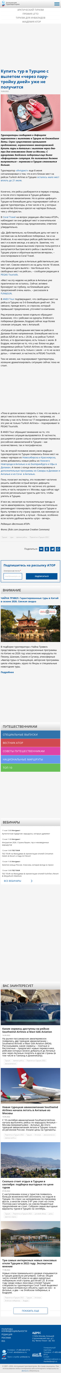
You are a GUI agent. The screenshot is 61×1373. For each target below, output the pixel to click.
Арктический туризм (30, 9)
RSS (3, 1341)
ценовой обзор (40, 1214)
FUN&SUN (6, 293)
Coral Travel (9, 217)
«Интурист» (22, 170)
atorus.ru (25, 1371)
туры (11, 537)
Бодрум (25, 1301)
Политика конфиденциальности (14, 1330)
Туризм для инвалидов (30, 17)
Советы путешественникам (24, 751)
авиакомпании (10, 1063)
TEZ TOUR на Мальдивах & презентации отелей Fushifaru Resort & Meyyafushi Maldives (30, 874)
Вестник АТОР (13, 743)
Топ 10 (7, 767)
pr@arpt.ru (25, 1357)
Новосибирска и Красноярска (38, 457)
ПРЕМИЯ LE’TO (30, 13)
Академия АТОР (31, 21)
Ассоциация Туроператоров (12, 3)
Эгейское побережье (12, 1301)
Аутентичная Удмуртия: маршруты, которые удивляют (26, 833)
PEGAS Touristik (9, 274)
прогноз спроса (10, 1217)
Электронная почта (12, 571)
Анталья (38, 1135)
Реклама (6, 1337)
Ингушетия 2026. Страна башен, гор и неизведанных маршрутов (25, 843)
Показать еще (30, 1310)
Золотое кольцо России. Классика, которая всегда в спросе (28, 865)
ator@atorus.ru (20, 1352)
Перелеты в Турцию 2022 (39, 537)
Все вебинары (12, 880)
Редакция (7, 1334)
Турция (4, 537)
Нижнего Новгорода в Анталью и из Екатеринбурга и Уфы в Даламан (29, 464)
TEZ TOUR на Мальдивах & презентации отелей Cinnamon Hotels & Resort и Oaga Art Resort (27, 854)
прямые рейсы (21, 537)
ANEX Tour (8, 299)
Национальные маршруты (23, 759)
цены (51, 1214)
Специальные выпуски (20, 734)
